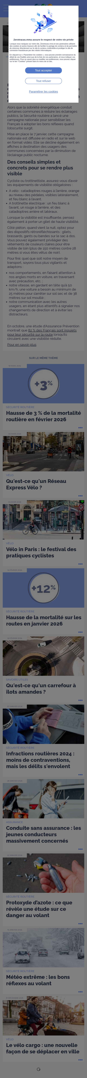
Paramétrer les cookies (43, 91)
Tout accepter (43, 70)
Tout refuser (43, 81)
